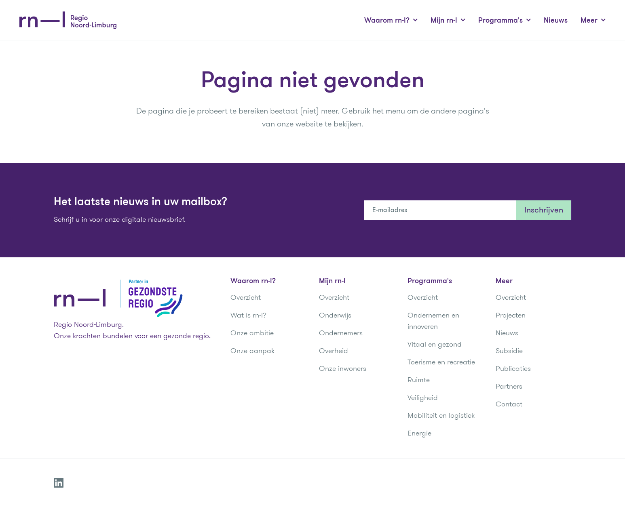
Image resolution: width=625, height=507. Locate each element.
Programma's (504, 20)
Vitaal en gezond (435, 344)
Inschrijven (543, 209)
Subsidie (509, 351)
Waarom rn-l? (391, 20)
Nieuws (556, 20)
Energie (419, 433)
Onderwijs (335, 315)
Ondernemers (341, 333)
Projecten (511, 315)
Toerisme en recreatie (441, 362)
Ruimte (419, 380)
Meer (593, 20)
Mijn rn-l (448, 20)
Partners (509, 386)
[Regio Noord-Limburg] (67, 20)
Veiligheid (423, 397)
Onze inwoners (342, 368)
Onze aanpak (252, 351)
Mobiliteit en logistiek (441, 415)
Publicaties (513, 368)
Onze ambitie (252, 333)
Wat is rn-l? (248, 315)
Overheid (333, 351)
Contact (509, 404)
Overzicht (245, 297)
